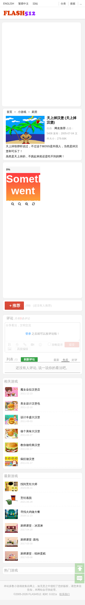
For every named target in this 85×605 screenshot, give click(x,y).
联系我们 (64, 594)
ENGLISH (8, 3)
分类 (63, 3)
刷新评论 (29, 359)
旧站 (35, 3)
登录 (28, 333)
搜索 (72, 3)
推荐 (14, 305)
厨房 (34, 111)
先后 (65, 359)
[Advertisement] (40, 64)
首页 (9, 111)
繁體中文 (23, 3)
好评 (74, 359)
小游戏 (22, 111)
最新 (56, 359)
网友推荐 (60, 128)
